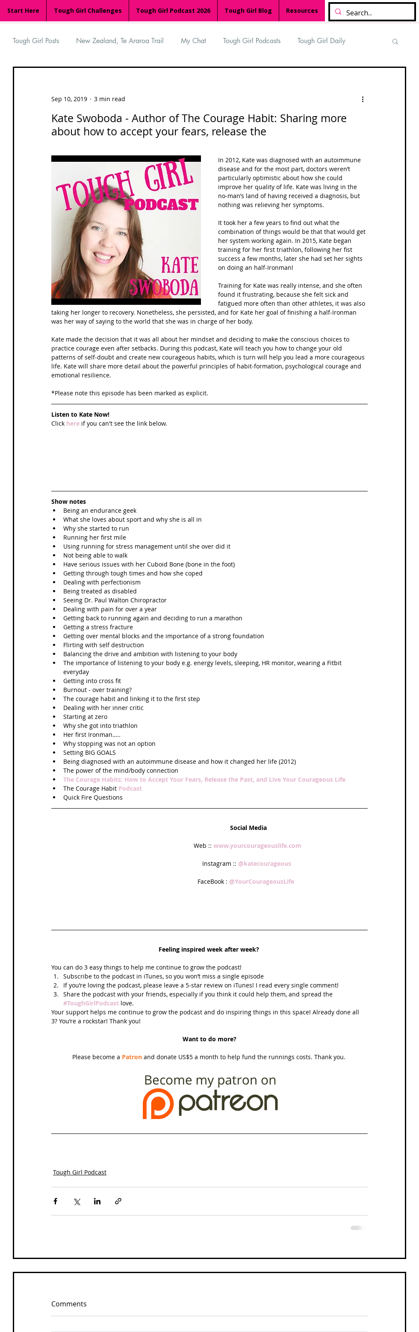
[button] (395, 41)
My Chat (193, 40)
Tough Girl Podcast (79, 1172)
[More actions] (362, 98)
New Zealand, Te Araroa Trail (120, 40)
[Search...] (371, 13)
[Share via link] (118, 1201)
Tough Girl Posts (36, 40)
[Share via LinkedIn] (97, 1201)
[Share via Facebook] (55, 1201)
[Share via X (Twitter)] (76, 1201)
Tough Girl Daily (321, 40)
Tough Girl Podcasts (251, 40)
